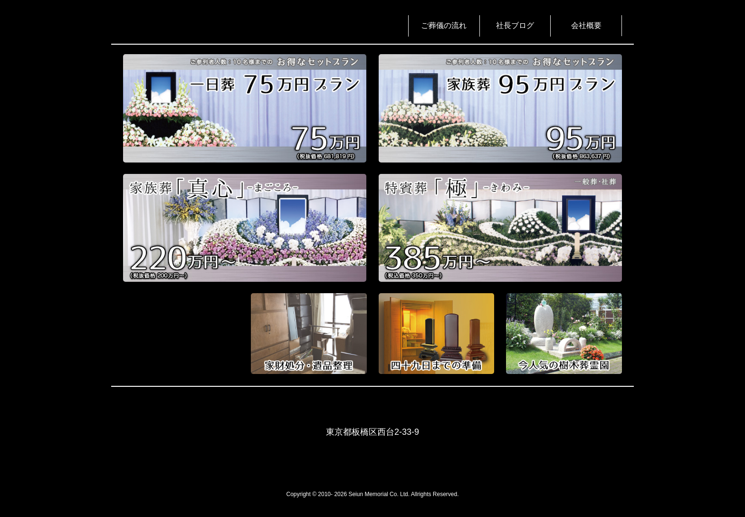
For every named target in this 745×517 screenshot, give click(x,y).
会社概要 (586, 25)
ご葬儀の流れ (444, 25)
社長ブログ (515, 25)
